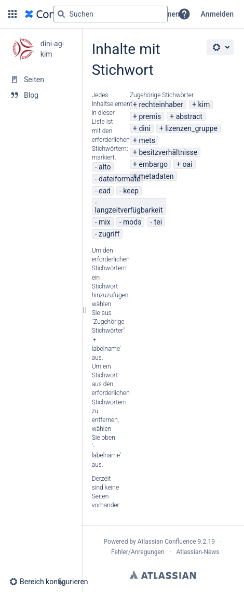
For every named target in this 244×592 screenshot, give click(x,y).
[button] (12, 14)
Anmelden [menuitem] (217, 14)
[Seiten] (40, 79)
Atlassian (163, 575)
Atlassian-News (198, 552)
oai (187, 164)
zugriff (109, 234)
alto (105, 167)
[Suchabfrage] (110, 14)
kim (204, 104)
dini (144, 128)
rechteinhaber (161, 104)
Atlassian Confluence (167, 541)
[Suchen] (61, 14)
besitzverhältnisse (168, 152)
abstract (189, 116)
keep (131, 191)
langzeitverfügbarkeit (129, 210)
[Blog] (40, 95)
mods (132, 222)
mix (105, 222)
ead (105, 191)
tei (158, 222)
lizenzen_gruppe (191, 128)
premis (150, 116)
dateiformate (119, 179)
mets (147, 140)
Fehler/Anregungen (137, 552)
